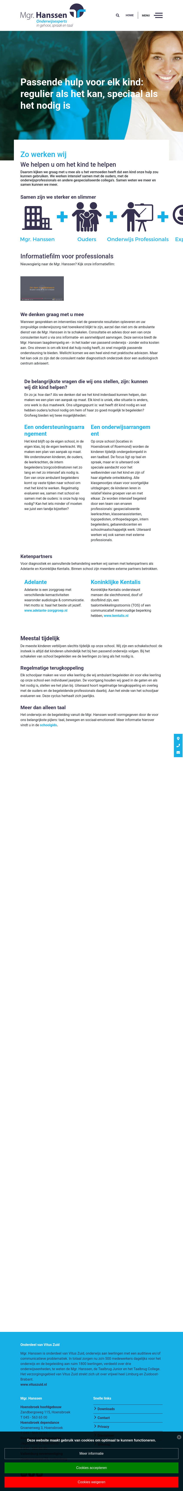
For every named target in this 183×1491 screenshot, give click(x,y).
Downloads (106, 1409)
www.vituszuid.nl (33, 1384)
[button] (117, 15)
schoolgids (48, 725)
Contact (104, 1418)
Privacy (103, 1427)
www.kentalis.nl (116, 616)
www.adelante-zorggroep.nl (45, 610)
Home (130, 15)
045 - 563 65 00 (35, 1417)
